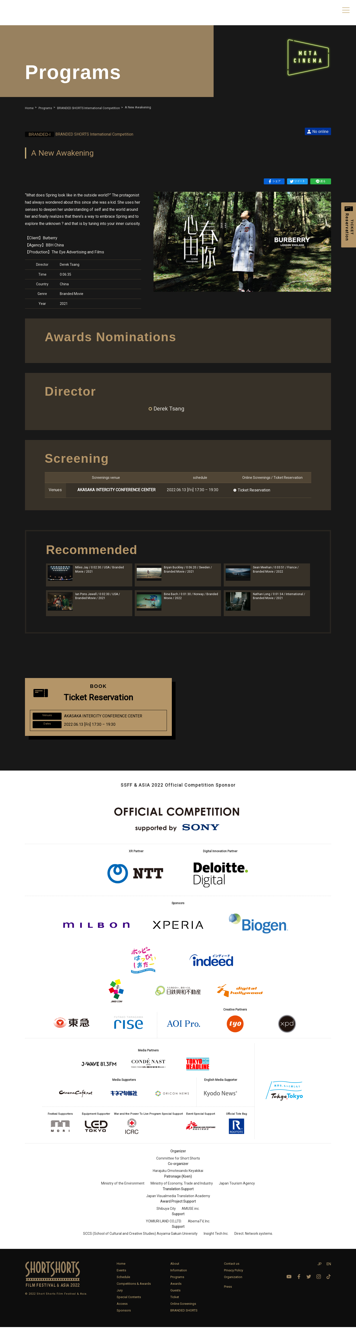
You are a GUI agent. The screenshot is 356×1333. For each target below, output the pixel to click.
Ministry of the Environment (122, 1189)
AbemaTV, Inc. (199, 1227)
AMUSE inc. (191, 1214)
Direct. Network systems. (253, 1239)
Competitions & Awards (134, 1289)
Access (122, 1309)
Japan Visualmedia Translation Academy (178, 1202)
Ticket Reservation (254, 490)
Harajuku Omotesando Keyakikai (178, 1177)
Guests (175, 1296)
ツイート (297, 181)
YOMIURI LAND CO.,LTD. (164, 1227)
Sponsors (124, 1316)
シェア (274, 181)
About (174, 1269)
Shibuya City (166, 1214)
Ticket (174, 1303)
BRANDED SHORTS (184, 1316)
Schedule (123, 1283)
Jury (120, 1296)
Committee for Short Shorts (178, 1164)
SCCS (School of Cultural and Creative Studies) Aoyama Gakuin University (140, 1239)
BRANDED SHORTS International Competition (85, 134)
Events (121, 1276)
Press (228, 1292)
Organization (233, 1283)
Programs (177, 1283)
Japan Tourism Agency (237, 1189)
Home (121, 1269)
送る (321, 181)
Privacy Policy (233, 1276)
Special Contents (129, 1303)
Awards (175, 1289)
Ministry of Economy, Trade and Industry (182, 1189)
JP (319, 1270)
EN (329, 1270)
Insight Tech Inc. (216, 1239)
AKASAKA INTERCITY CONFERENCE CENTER (116, 489)
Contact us (231, 1269)
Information (178, 1276)
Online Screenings (183, 1309)
